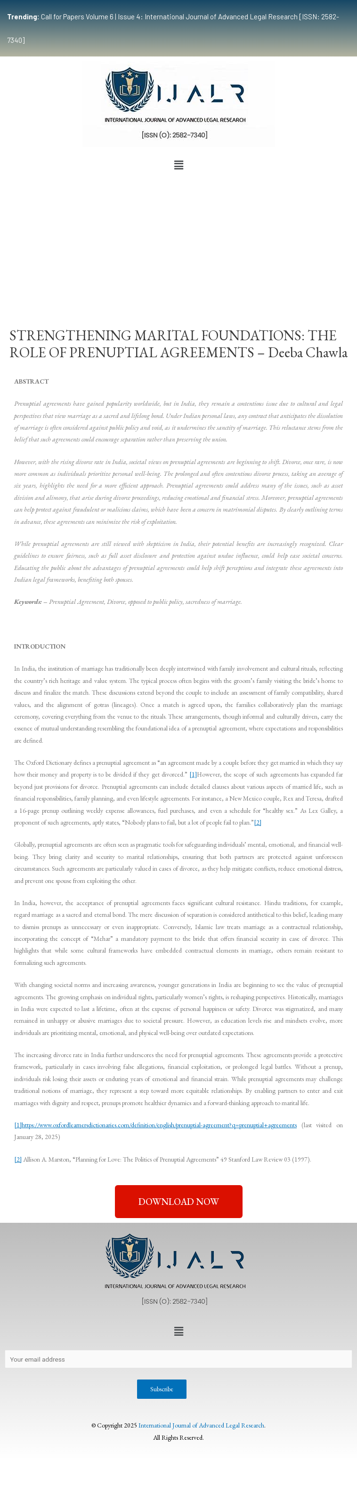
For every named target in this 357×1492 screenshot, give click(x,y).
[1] (193, 774)
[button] (178, 165)
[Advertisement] (178, 245)
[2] (257, 822)
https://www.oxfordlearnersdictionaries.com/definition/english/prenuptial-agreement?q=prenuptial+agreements (159, 1125)
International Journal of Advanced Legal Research (201, 1425)
